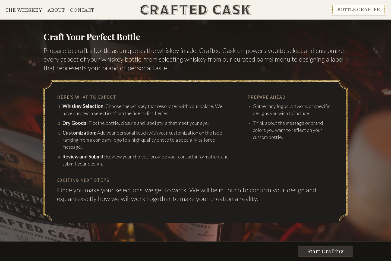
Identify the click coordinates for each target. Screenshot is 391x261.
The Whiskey (23, 10)
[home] (195, 10)
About (56, 10)
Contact (82, 10)
